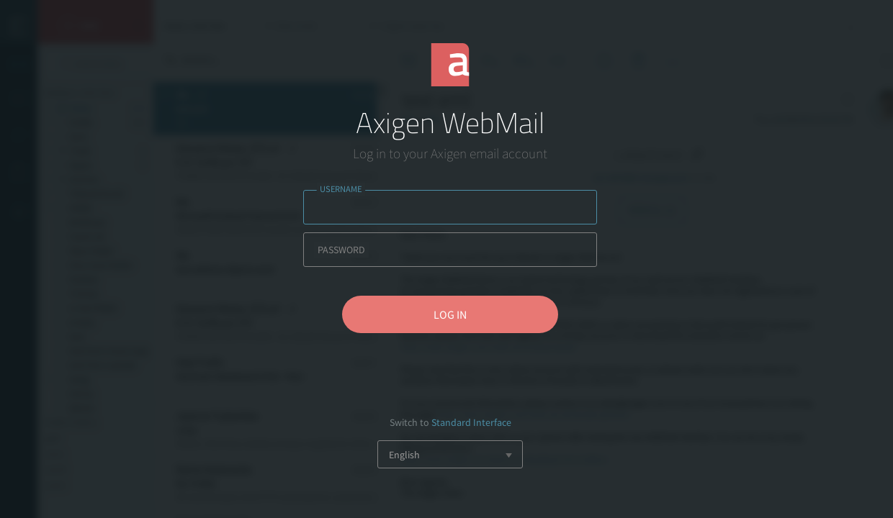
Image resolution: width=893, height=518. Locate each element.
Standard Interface (471, 422)
